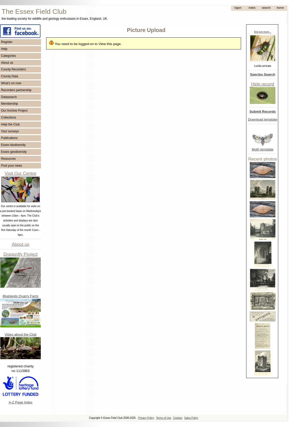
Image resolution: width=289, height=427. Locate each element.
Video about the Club (20, 334)
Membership (9, 103)
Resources (8, 159)
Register (7, 42)
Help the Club (10, 124)
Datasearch (9, 97)
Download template (262, 119)
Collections (8, 117)
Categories (8, 56)
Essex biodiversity (13, 145)
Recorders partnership (16, 90)
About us (7, 63)
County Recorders (13, 69)
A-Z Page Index (21, 402)
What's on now (11, 83)
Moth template (262, 149)
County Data (9, 76)
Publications (9, 138)
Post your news (11, 165)
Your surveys (10, 131)
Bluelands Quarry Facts (20, 296)
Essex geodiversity (14, 152)
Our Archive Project (14, 110)
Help (4, 49)
